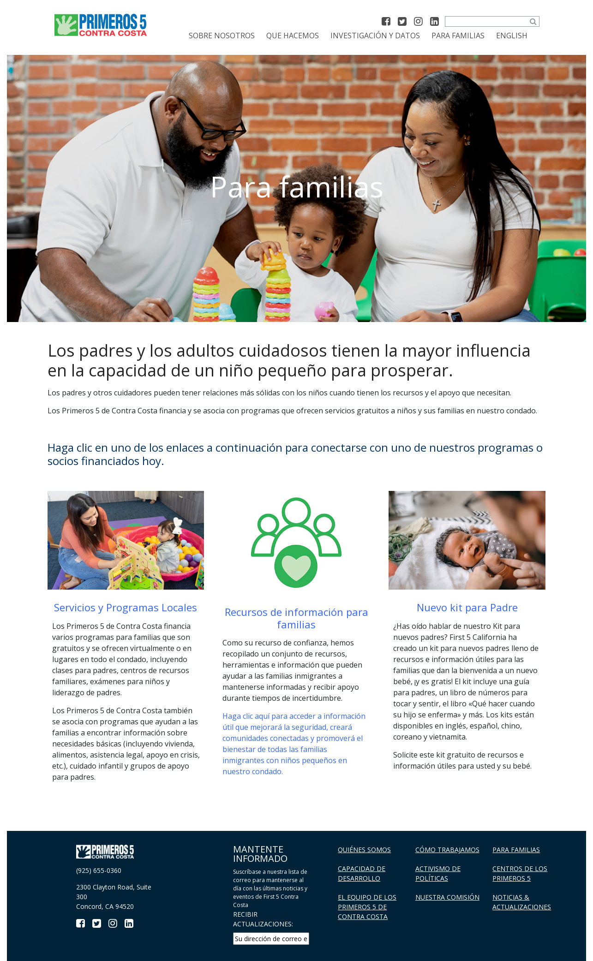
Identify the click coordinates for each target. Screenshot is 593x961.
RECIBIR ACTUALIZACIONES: (263, 919)
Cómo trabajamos (447, 849)
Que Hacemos (292, 35)
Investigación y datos (375, 35)
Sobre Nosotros (222, 35)
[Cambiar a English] (511, 35)
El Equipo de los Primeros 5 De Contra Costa (367, 907)
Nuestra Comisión (447, 897)
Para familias (458, 35)
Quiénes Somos (364, 849)
